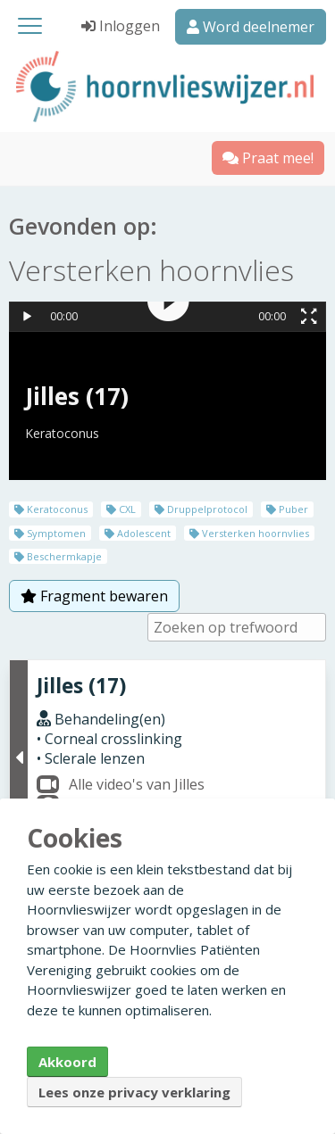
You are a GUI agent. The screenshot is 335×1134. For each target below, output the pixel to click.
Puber (287, 509)
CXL (121, 509)
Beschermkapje (58, 556)
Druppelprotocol (201, 509)
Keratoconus (51, 509)
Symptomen (50, 533)
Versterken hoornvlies (249, 533)
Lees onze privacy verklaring (134, 1092)
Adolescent (138, 533)
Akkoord (67, 1062)
